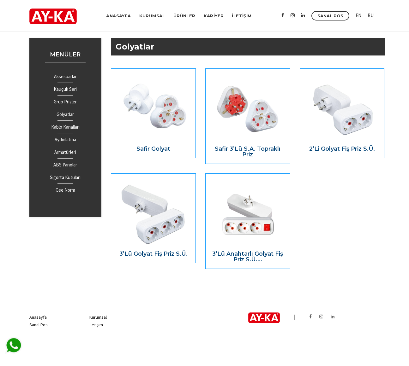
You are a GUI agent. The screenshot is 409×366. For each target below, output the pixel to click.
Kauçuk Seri (65, 89)
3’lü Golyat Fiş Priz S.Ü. (153, 253)
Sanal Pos (38, 325)
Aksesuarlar (65, 76)
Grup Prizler (65, 102)
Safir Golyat (153, 148)
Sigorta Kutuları (65, 177)
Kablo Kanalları (65, 127)
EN (358, 15)
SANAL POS (330, 15)
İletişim (96, 325)
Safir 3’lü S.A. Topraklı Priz (247, 151)
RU (371, 15)
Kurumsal (98, 317)
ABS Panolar (65, 165)
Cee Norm (65, 190)
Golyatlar (65, 114)
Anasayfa (38, 317)
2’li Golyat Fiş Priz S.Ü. (342, 148)
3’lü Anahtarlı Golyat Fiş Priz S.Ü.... (247, 256)
